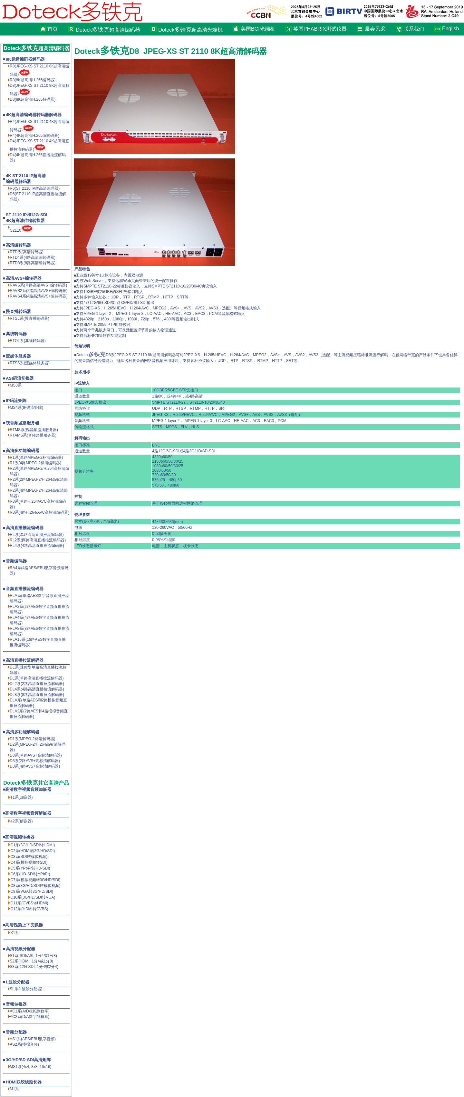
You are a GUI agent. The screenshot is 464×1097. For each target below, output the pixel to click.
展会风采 (375, 29)
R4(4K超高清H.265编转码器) (34, 135)
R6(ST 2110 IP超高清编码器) (35, 188)
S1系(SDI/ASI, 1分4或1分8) (33, 955)
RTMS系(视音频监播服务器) (34, 430)
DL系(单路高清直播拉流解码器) (36, 678)
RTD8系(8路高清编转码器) (32, 263)
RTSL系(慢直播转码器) (29, 318)
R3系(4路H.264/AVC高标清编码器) (39, 512)
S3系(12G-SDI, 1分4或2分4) (34, 966)
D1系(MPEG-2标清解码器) (32, 739)
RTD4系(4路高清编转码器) (32, 257)
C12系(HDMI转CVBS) (29, 909)
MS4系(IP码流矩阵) (26, 407)
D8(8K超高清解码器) (32, 99)
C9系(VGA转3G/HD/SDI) (31, 891)
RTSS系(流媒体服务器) (30, 363)
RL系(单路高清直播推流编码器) (36, 534)
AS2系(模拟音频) (24, 1044)
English (449, 28)
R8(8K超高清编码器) (32, 80)
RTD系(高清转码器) (26, 252)
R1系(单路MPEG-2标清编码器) (36, 457)
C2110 (15, 230)
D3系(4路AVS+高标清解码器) (35, 766)
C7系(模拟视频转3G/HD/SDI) (35, 880)
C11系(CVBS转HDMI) (29, 903)
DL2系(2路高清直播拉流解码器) (37, 683)
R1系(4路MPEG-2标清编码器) (35, 463)
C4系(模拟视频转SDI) (28, 862)
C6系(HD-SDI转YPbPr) (30, 874)
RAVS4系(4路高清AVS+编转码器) (38, 296)
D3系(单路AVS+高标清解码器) (36, 755)
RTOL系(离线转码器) (28, 340)
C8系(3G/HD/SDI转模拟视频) (35, 885)
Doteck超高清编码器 (108, 29)
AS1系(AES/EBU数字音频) (33, 1039)
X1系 (14, 933)
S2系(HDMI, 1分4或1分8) (31, 961)
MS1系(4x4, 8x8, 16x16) (30, 1066)
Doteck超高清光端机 (190, 29)
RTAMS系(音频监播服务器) (33, 435)
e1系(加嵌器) (21, 797)
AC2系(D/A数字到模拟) (29, 1016)
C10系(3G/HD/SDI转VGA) (32, 897)
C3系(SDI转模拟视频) (28, 856)
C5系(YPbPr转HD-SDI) (30, 868)
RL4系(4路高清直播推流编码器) (37, 545)
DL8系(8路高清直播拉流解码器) (37, 694)
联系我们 (413, 29)
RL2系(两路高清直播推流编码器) (38, 540)
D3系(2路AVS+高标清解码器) (35, 761)
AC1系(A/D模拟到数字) (29, 1011)
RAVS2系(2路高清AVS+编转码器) (38, 290)
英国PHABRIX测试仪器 (320, 29)
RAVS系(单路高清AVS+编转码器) (38, 285)
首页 (52, 29)
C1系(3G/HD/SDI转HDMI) (32, 845)
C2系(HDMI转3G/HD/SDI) (32, 851)
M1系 (14, 1089)
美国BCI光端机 (258, 29)
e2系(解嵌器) (21, 821)
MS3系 (16, 385)
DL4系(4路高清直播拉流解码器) (37, 689)
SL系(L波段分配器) (26, 989)
